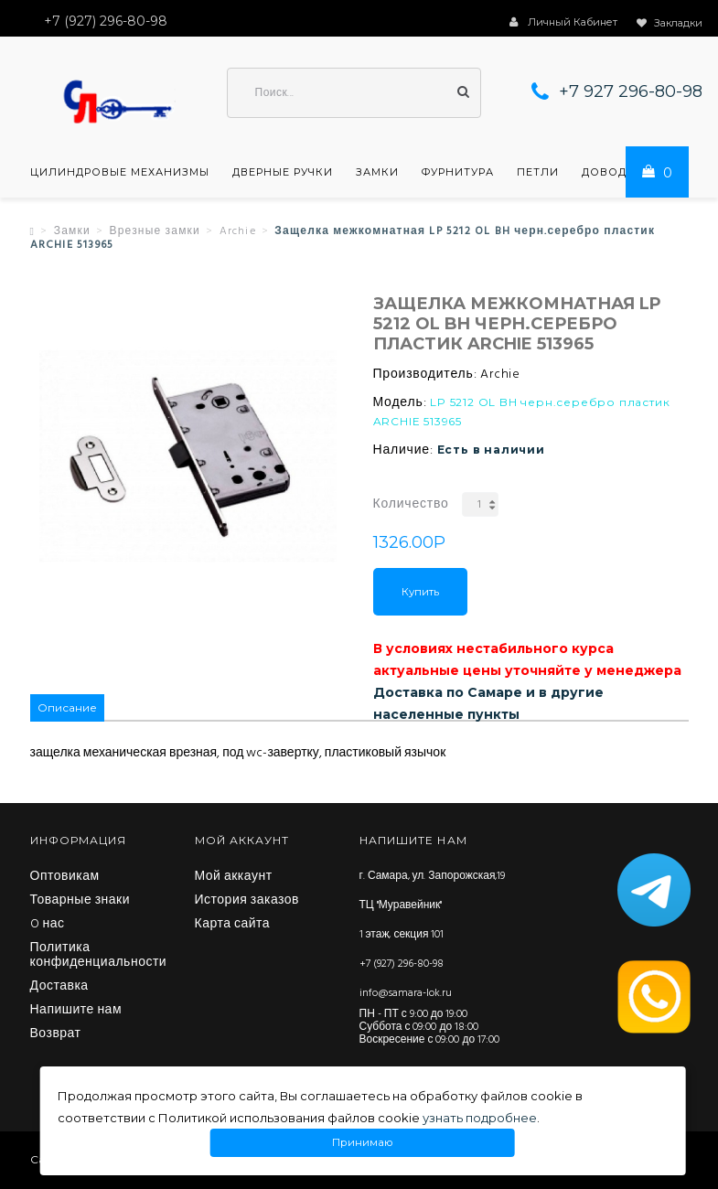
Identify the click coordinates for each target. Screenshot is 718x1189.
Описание (67, 707)
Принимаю (362, 1143)
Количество (411, 504)
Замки (377, 172)
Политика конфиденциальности (98, 955)
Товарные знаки (80, 901)
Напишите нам (76, 1010)
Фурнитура (458, 172)
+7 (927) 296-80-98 (401, 964)
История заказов (247, 901)
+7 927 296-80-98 (630, 91)
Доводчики (621, 172)
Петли (538, 172)
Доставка (59, 987)
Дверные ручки (282, 172)
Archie (238, 231)
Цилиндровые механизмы (119, 172)
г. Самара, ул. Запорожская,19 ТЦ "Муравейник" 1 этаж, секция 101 (432, 905)
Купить (420, 592)
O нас (47, 924)
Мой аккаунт (234, 877)
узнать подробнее (480, 1117)
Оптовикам (65, 877)
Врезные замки (154, 231)
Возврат (55, 1034)
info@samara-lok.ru (405, 993)
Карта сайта (233, 924)
